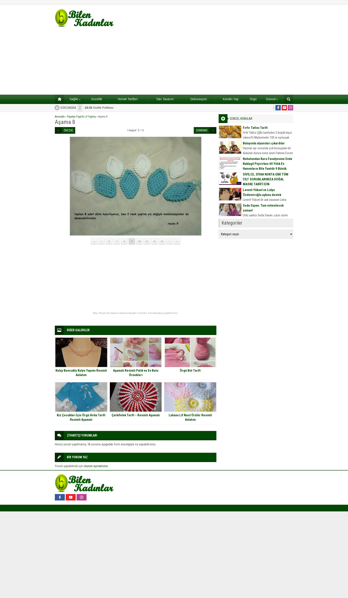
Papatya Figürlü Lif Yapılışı (81, 116)
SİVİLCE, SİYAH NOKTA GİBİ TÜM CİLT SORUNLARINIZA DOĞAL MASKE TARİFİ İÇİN (265, 179)
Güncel (272, 99)
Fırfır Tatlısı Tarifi (255, 128)
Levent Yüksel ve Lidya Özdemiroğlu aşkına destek (262, 192)
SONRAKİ (202, 130)
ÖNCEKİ (68, 130)
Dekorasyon (198, 99)
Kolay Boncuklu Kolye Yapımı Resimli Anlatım (81, 373)
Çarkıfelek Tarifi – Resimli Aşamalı (136, 415)
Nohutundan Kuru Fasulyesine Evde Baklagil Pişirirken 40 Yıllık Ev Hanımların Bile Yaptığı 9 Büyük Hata (267, 166)
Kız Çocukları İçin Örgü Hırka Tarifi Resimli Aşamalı (81, 417)
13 (162, 241)
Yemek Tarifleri (127, 99)
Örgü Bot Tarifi (190, 371)
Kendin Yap (231, 99)
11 (147, 241)
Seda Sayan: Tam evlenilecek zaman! (263, 207)
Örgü (253, 99)
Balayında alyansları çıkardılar (264, 143)
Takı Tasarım (165, 99)
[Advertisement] (174, 61)
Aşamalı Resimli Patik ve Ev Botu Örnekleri (135, 373)
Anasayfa (60, 116)
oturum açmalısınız (96, 466)
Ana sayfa (58, 99)
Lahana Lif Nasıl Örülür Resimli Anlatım (190, 417)
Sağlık (74, 99)
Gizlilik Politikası (99, 107)
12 (154, 241)
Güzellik (96, 99)
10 (139, 241)
